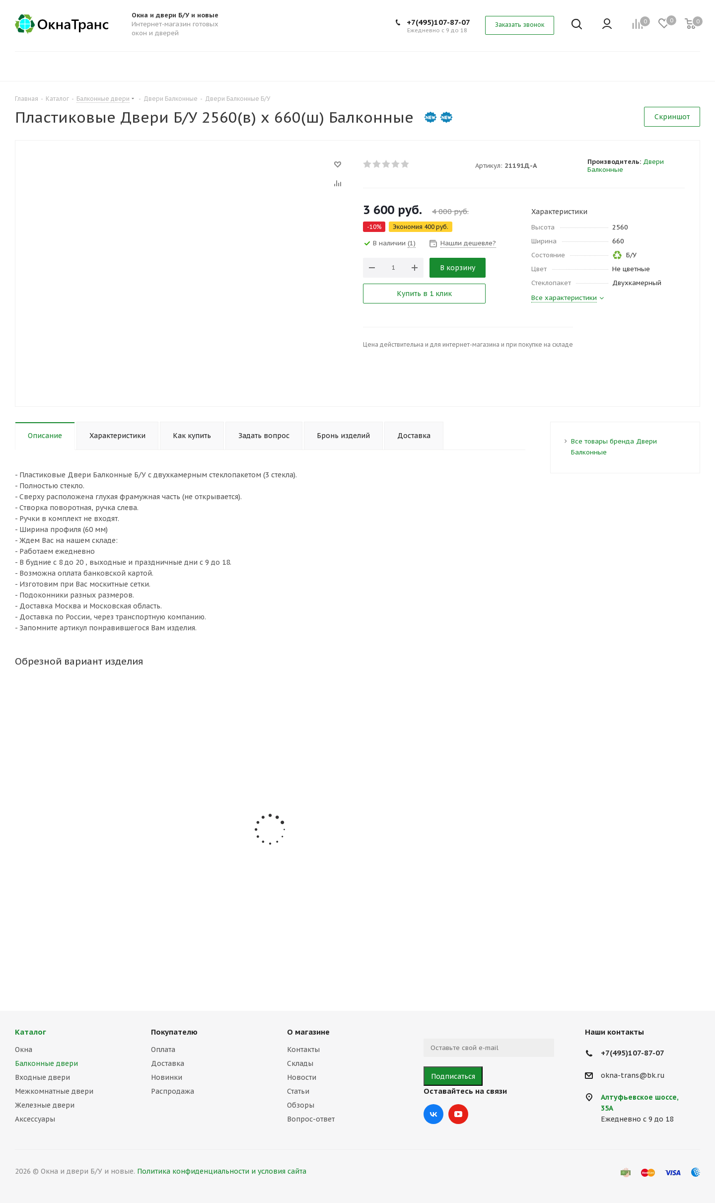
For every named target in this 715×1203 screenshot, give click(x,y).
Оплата (163, 1049)
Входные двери (42, 1077)
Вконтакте (433, 1114)
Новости (301, 1077)
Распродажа (172, 1091)
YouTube (458, 1114)
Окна (23, 1049)
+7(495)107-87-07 (438, 22)
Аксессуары (35, 1119)
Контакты (303, 1049)
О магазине (308, 1032)
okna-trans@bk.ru (633, 1075)
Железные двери (44, 1105)
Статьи (298, 1091)
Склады (300, 1063)
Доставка (167, 1063)
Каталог (30, 1032)
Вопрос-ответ (311, 1119)
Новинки (166, 1077)
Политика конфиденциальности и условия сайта (221, 1171)
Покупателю (174, 1032)
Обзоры (300, 1105)
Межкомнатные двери (54, 1091)
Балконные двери (46, 1063)
